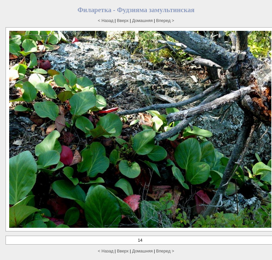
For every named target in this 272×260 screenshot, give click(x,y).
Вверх (123, 20)
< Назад (106, 20)
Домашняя (142, 20)
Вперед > (165, 20)
